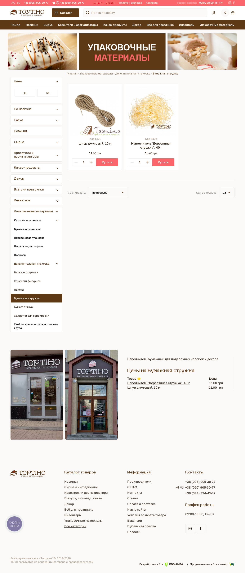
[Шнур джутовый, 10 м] (95, 111)
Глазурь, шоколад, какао (83, 498)
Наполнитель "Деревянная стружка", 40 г (158, 383)
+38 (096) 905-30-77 (36, 2)
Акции (98, 2)
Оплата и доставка (130, 2)
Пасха (18, 120)
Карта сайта (136, 509)
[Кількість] (83, 162)
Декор (136, 24)
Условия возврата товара (146, 515)
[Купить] (107, 162)
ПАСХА (15, 24)
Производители (139, 481)
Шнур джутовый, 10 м (143, 387)
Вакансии (134, 520)
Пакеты (19, 289)
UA (13, 3)
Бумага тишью (23, 306)
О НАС (132, 487)
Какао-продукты (115, 24)
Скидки (110, 2)
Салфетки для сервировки (31, 315)
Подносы (20, 255)
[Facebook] (233, 2)
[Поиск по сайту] (87, 12)
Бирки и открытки (26, 272)
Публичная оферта (141, 526)
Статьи (132, 498)
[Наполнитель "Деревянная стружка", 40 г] (151, 111)
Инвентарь (186, 24)
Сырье (48, 24)
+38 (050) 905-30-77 (72, 2)
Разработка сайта (161, 564)
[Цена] (25, 93)
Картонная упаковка (28, 220)
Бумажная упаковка (27, 229)
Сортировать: (77, 192)
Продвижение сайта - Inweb (212, 564)
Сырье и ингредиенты (81, 487)
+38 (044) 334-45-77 (200, 493)
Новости (133, 532)
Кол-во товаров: (206, 192)
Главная (72, 73)
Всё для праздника (160, 24)
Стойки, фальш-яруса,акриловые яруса (36, 326)
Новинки (32, 24)
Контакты (152, 2)
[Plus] (91, 162)
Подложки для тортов (28, 246)
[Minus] (76, 162)
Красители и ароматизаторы (78, 24)
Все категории (75, 526)
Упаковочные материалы (216, 24)
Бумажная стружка (27, 298)
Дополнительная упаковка (132, 73)
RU (18, 3)
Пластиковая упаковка (29, 237)
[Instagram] (229, 2)
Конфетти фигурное (27, 281)
